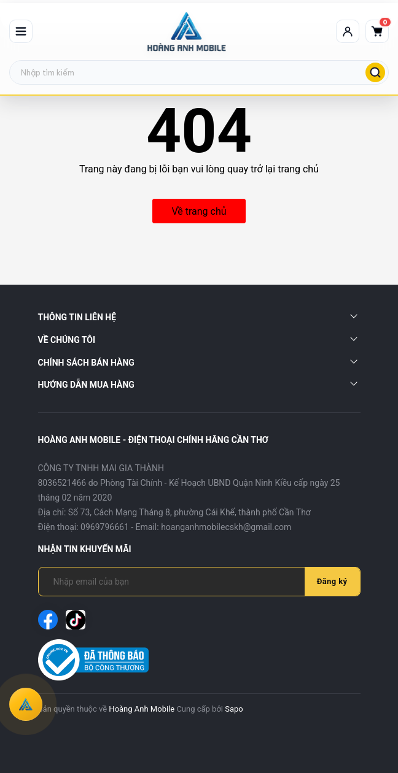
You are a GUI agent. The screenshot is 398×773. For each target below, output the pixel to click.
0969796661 (104, 527)
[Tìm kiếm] (375, 72)
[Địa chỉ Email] (179, 581)
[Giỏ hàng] (377, 31)
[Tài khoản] (347, 31)
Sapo (234, 708)
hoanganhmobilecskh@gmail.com (226, 527)
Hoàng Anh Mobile (141, 708)
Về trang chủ (198, 211)
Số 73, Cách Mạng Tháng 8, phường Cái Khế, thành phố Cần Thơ (189, 512)
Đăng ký (332, 581)
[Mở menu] (21, 31)
